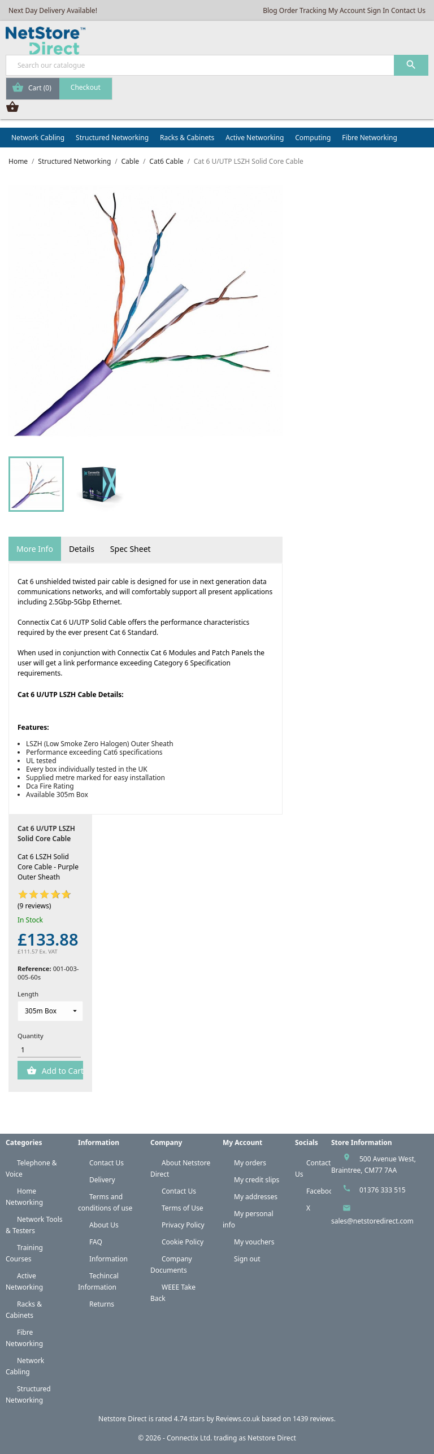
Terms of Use (182, 1208)
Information (108, 1259)
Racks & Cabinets (187, 137)
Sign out (247, 1259)
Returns (101, 1304)
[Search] (217, 65)
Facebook (321, 1191)
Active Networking (254, 137)
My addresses (255, 1196)
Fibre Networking (369, 137)
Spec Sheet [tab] (130, 548)
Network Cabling (37, 137)
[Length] (50, 1011)
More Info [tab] (34, 548)
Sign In (378, 10)
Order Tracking (303, 10)
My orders (250, 1163)
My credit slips (256, 1180)
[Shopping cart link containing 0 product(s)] (59, 88)
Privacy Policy (183, 1225)
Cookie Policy (182, 1242)
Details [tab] (81, 548)
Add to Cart (61, 1070)
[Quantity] (49, 1049)
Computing (313, 137)
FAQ (95, 1242)
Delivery (102, 1180)
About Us (104, 1225)
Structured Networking (112, 137)
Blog (270, 10)
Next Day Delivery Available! (52, 10)
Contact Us (408, 10)
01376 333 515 (382, 1190)
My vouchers (254, 1242)
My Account (347, 10)
